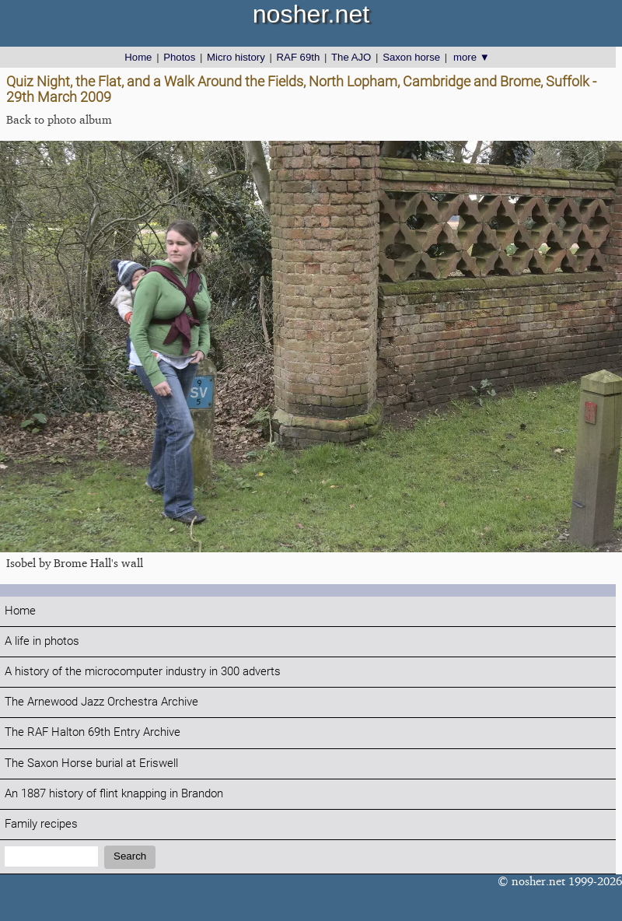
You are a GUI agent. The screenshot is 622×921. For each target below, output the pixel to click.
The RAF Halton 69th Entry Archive (92, 732)
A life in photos (42, 641)
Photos (179, 57)
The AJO (351, 57)
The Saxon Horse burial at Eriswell (91, 763)
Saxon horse (411, 57)
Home (138, 57)
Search (130, 856)
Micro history (236, 57)
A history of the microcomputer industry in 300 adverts (143, 671)
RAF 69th (298, 57)
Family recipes (41, 824)
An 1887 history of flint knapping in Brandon (114, 793)
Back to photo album (59, 119)
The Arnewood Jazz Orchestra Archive (101, 702)
